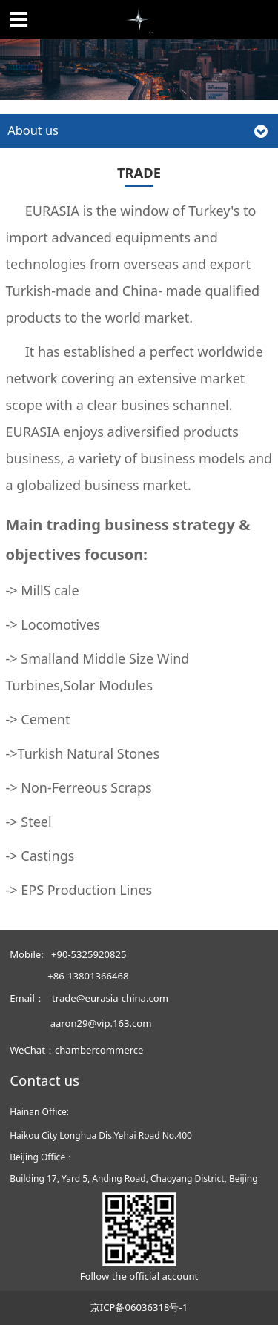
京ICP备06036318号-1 (139, 1307)
